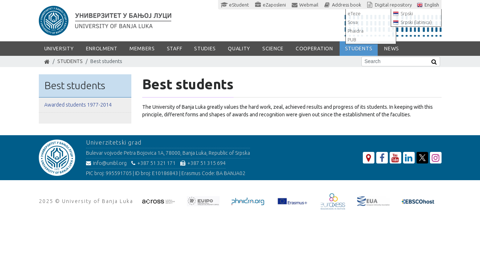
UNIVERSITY (59, 48)
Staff (174, 48)
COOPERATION (314, 48)
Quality (239, 48)
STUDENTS (359, 48)
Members (142, 48)
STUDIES (205, 48)
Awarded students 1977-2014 (78, 105)
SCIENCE (273, 48)
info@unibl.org (106, 163)
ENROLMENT (102, 48)
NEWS (391, 48)
